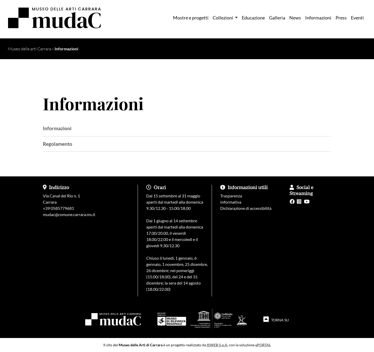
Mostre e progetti (191, 17)
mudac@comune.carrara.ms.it (69, 214)
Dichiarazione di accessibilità (245, 208)
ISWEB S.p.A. (217, 345)
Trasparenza (231, 195)
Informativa (230, 201)
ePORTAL (263, 345)
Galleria (277, 17)
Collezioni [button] (223, 17)
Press (341, 17)
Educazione (253, 17)
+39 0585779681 (58, 208)
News (295, 17)
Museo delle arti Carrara (29, 48)
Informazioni (318, 17)
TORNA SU (276, 319)
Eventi (357, 17)
